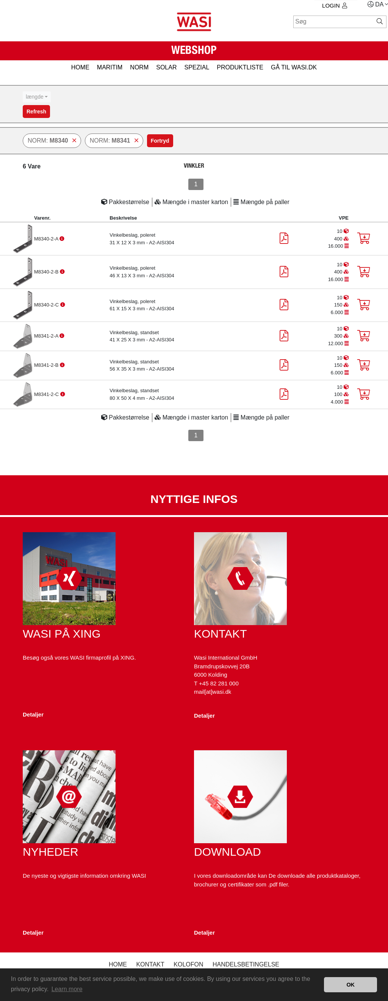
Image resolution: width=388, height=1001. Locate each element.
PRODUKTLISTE (240, 67)
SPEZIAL (196, 67)
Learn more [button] (67, 989)
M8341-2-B (47, 365)
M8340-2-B (47, 272)
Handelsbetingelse (246, 964)
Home (118, 964)
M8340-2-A (46, 239)
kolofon (188, 964)
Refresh (36, 111)
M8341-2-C (47, 394)
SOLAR (166, 67)
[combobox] (37, 96)
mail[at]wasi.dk (212, 691)
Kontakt (150, 964)
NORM (139, 67)
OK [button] (350, 985)
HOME (80, 67)
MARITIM (110, 67)
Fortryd (160, 141)
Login (334, 5)
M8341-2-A (46, 336)
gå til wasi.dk (294, 67)
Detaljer (33, 714)
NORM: (52, 140)
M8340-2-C (47, 305)
